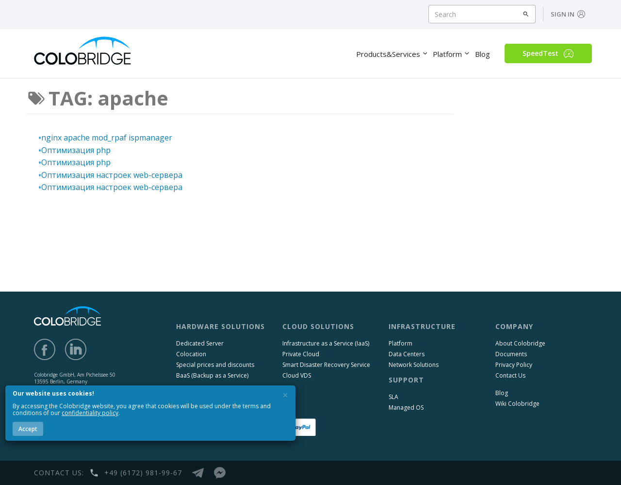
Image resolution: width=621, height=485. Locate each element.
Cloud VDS (296, 375)
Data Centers (407, 354)
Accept (27, 429)
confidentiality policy (90, 413)
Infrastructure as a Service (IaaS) (325, 343)
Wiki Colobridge (517, 403)
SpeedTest (548, 53)
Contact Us (510, 375)
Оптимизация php (76, 150)
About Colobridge (520, 343)
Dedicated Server (200, 343)
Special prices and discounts (215, 365)
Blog (501, 393)
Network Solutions (414, 365)
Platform (400, 343)
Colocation (191, 354)
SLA (393, 397)
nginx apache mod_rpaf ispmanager (106, 137)
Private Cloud (300, 354)
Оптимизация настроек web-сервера (111, 175)
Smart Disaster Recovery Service (326, 365)
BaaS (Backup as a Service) (212, 375)
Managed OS (406, 407)
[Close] (285, 395)
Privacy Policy (513, 365)
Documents (511, 354)
